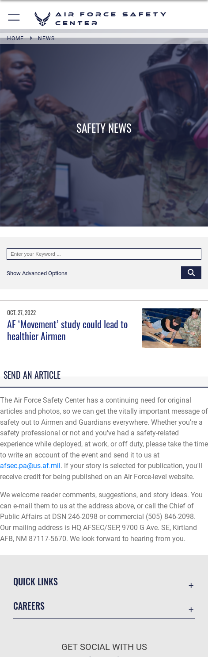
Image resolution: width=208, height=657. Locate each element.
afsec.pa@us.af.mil (30, 465)
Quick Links (35, 581)
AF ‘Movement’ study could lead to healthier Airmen (67, 329)
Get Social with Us (104, 647)
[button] (14, 19)
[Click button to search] (191, 272)
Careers (29, 605)
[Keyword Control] (104, 254)
